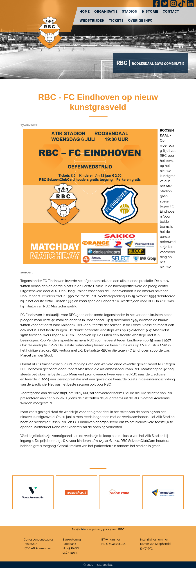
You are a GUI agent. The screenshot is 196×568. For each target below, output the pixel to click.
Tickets (116, 20)
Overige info (140, 20)
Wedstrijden (92, 20)
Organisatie (106, 11)
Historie (150, 11)
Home (85, 11)
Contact (171, 11)
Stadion (129, 11)
